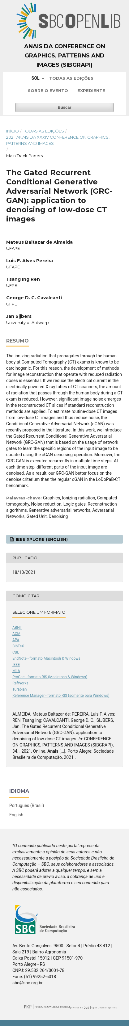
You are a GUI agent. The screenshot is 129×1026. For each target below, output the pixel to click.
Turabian (19, 689)
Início (12, 130)
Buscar (64, 107)
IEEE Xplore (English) (41, 539)
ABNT (17, 627)
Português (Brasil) (26, 805)
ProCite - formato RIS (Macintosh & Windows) (49, 677)
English (16, 814)
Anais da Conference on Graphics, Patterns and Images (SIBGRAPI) (64, 55)
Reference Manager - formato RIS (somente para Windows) (61, 695)
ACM (16, 634)
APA (15, 640)
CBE (15, 652)
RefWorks (20, 683)
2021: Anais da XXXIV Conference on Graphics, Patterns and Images (58, 140)
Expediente (91, 90)
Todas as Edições (71, 78)
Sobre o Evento (48, 90)
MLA (16, 671)
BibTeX (18, 646)
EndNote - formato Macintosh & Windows (46, 658)
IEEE (16, 664)
